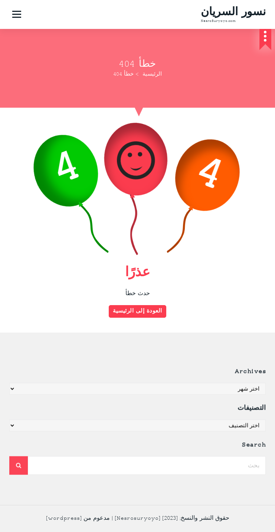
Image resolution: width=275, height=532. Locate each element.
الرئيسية (152, 74)
